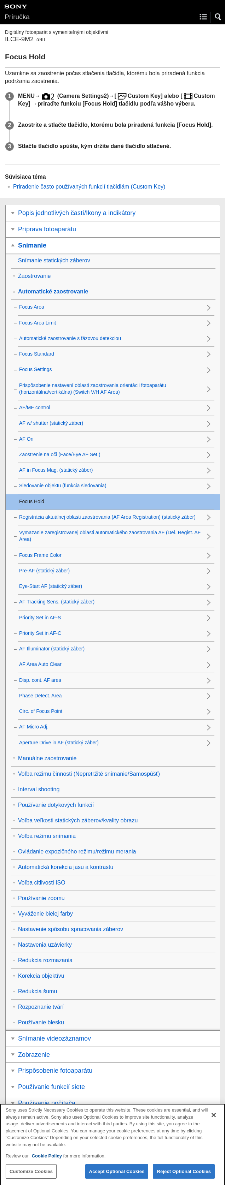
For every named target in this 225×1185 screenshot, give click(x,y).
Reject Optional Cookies (184, 1176)
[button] (218, 17)
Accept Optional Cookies (117, 1176)
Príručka (17, 16)
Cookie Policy (47, 1160)
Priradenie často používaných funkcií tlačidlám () (89, 187)
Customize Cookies (31, 1176)
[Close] (213, 1119)
